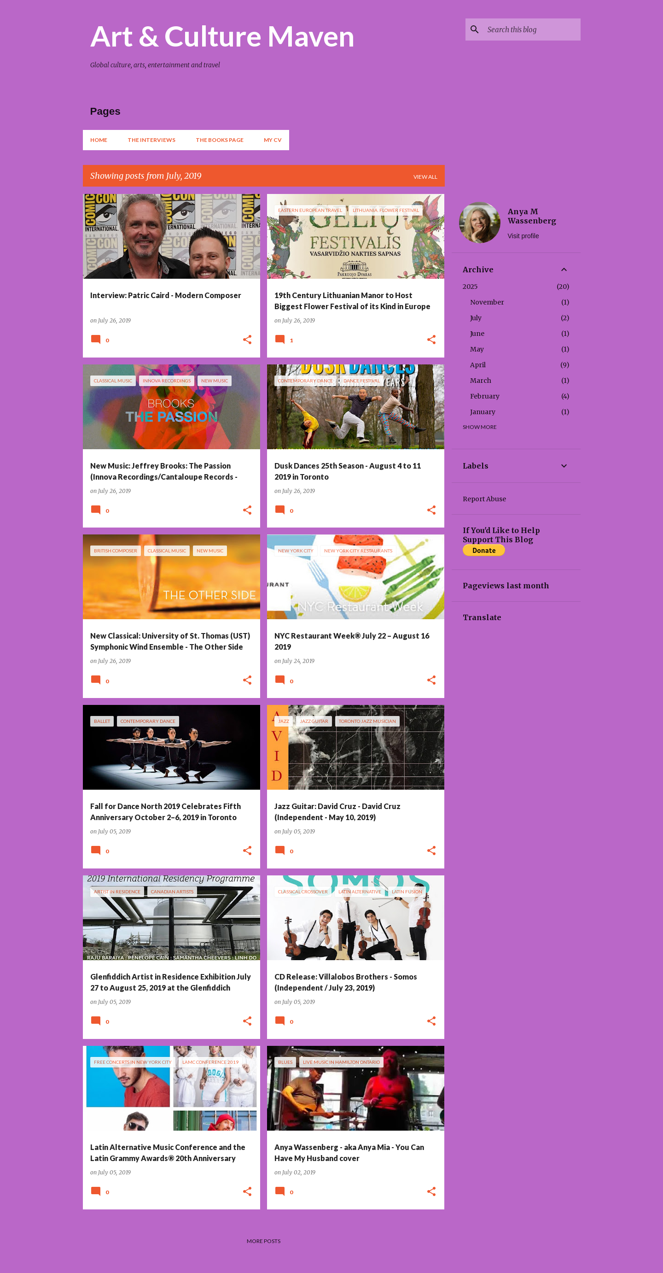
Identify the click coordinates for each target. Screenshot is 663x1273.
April (478, 365)
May (477, 349)
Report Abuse (484, 499)
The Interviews (151, 139)
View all (425, 176)
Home (98, 139)
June (477, 333)
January (482, 412)
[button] (247, 340)
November (487, 302)
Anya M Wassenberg (532, 216)
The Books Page (220, 139)
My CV (273, 139)
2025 (470, 286)
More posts (263, 1241)
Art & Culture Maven (222, 35)
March (480, 380)
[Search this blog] (532, 29)
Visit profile (523, 236)
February (485, 396)
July (476, 318)
